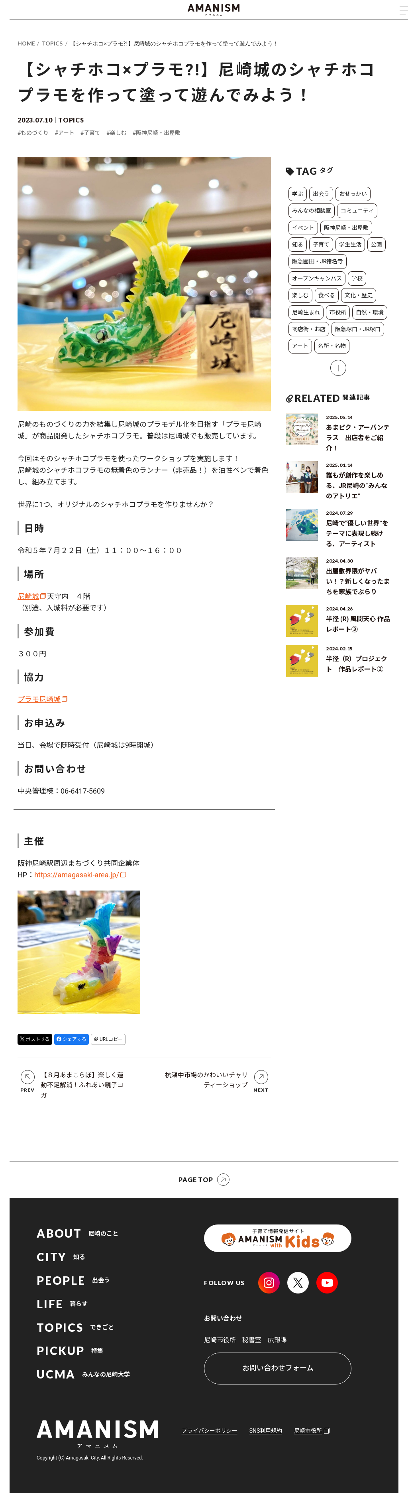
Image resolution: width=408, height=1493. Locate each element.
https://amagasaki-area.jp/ (76, 875)
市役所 (338, 312)
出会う (321, 194)
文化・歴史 (359, 295)
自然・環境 (370, 312)
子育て (321, 244)
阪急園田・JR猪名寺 (317, 261)
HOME (26, 43)
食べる (326, 295)
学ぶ (297, 194)
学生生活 (350, 244)
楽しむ (300, 295)
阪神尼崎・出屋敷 (346, 228)
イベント (303, 228)
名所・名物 (332, 346)
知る (297, 244)
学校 (357, 278)
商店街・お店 (309, 329)
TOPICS (52, 43)
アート (300, 346)
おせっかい (353, 194)
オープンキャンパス (317, 278)
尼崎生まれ (306, 312)
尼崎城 (28, 596)
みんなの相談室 (311, 210)
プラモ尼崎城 (39, 699)
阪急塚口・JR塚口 (358, 329)
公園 (376, 244)
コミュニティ (357, 210)
